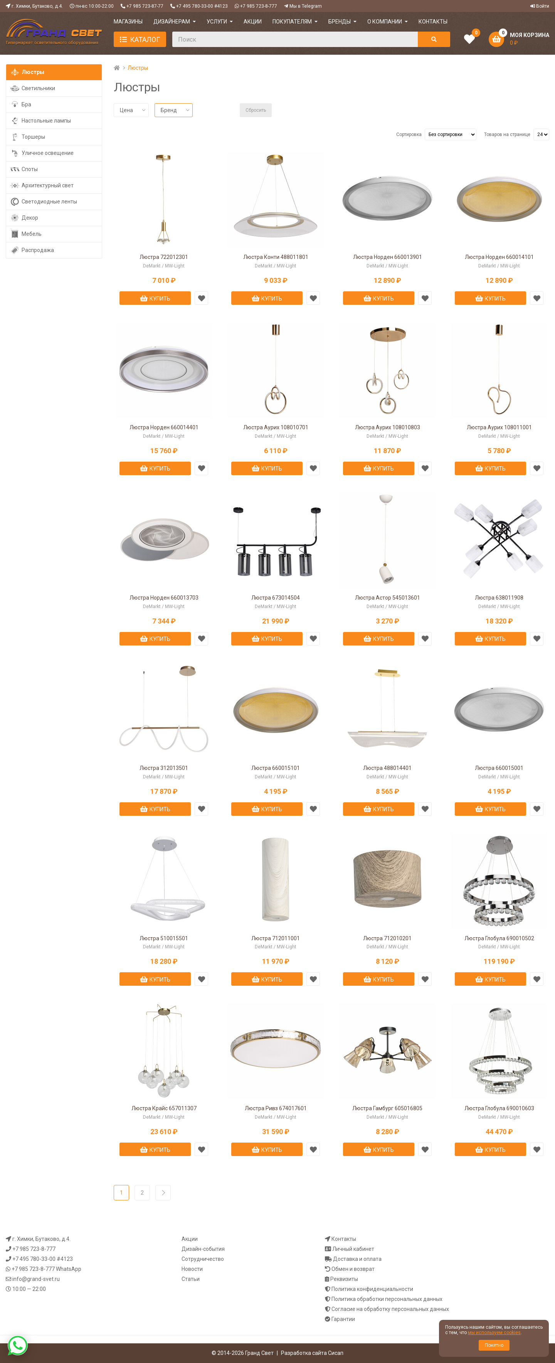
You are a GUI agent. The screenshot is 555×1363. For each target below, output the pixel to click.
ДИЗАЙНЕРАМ (171, 21)
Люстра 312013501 (164, 768)
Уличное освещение (42, 153)
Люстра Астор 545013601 (387, 598)
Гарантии (343, 1319)
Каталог (145, 39)
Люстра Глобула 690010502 (499, 938)
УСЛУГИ (217, 21)
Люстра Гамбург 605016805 (387, 1108)
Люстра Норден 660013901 (387, 257)
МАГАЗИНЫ (128, 21)
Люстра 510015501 (164, 938)
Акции (190, 1239)
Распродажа (32, 250)
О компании (384, 21)
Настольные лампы (40, 121)
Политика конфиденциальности (372, 1289)
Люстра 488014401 (387, 768)
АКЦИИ (253, 21)
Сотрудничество (203, 1259)
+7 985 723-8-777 (258, 6)
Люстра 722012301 (164, 257)
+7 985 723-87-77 (144, 6)
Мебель (26, 234)
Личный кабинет (353, 1249)
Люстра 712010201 (387, 938)
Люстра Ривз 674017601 (276, 1108)
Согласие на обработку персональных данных (390, 1309)
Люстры (27, 72)
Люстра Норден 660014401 (164, 427)
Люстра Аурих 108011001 (499, 427)
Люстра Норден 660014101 (499, 257)
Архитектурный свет (42, 185)
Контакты (343, 1239)
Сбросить (256, 110)
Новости (192, 1269)
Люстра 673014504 (275, 598)
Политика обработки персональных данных (386, 1299)
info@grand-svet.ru (36, 1279)
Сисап (335, 1353)
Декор (24, 218)
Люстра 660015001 (499, 768)
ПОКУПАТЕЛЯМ (292, 21)
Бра (20, 104)
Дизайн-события (203, 1249)
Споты (24, 169)
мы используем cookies (494, 1332)
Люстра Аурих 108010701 (275, 427)
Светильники (32, 88)
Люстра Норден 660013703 (164, 598)
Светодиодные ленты (43, 202)
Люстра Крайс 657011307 (164, 1108)
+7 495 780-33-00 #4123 (202, 6)
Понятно (494, 1345)
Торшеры (27, 137)
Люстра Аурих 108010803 (387, 427)
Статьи (191, 1279)
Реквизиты (344, 1279)
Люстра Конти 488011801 (275, 257)
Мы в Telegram (305, 6)
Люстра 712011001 (275, 938)
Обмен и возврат (353, 1269)
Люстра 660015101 (275, 768)
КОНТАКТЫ (433, 21)
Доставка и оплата (357, 1259)
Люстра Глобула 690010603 (499, 1108)
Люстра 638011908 (499, 598)
